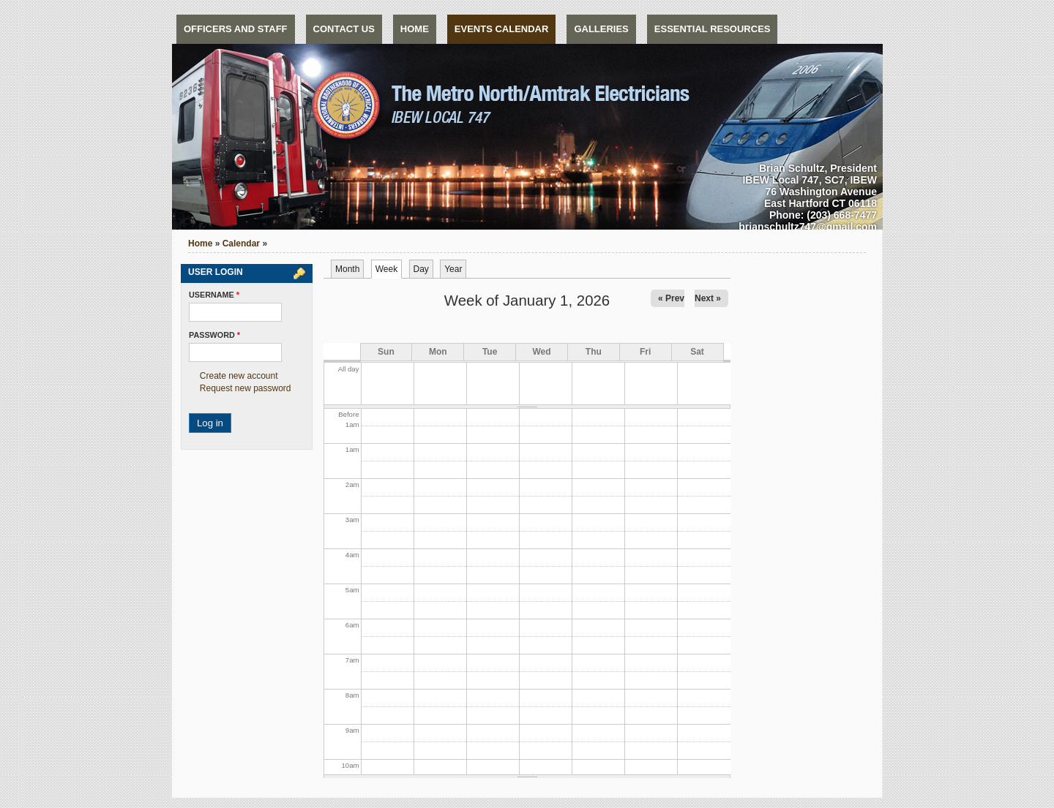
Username (214, 294)
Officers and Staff (236, 28)
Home (414, 28)
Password (214, 335)
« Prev (671, 298)
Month (347, 269)
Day (421, 269)
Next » (708, 298)
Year (453, 269)
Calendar (241, 243)
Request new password (245, 388)
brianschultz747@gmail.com (808, 227)
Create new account (239, 376)
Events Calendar (502, 28)
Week (388, 269)
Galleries (601, 28)
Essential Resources (712, 28)
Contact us (344, 28)
